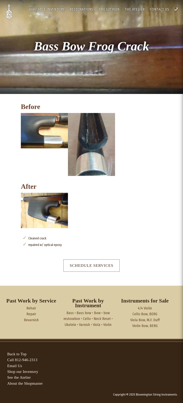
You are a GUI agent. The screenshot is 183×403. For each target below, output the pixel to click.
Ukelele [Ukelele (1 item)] (70, 324)
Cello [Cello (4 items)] (87, 318)
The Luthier (109, 9)
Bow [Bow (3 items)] (97, 313)
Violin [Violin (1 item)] (107, 324)
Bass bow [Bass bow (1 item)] (84, 313)
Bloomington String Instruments (156, 394)
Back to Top (17, 354)
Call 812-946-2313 (22, 360)
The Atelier (134, 9)
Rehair (31, 308)
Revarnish (31, 320)
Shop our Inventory (22, 371)
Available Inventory (47, 9)
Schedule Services (91, 265)
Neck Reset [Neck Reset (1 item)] (102, 318)
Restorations (81, 9)
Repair (31, 314)
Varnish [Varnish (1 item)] (84, 324)
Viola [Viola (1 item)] (96, 324)
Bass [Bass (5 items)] (70, 313)
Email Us (14, 366)
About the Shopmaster (25, 383)
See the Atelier (19, 377)
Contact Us (159, 9)
